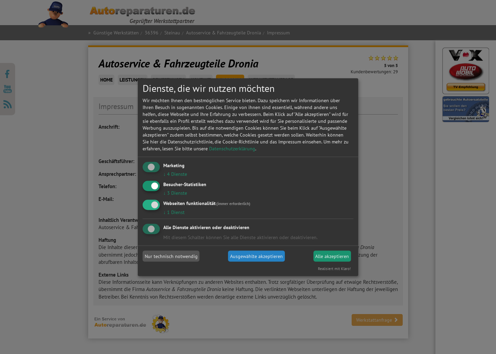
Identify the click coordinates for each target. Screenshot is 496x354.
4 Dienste (175, 174)
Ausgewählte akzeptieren (256, 256)
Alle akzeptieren (332, 256)
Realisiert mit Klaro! (334, 268)
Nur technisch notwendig (171, 256)
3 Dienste (175, 193)
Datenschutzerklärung (232, 149)
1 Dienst (174, 212)
